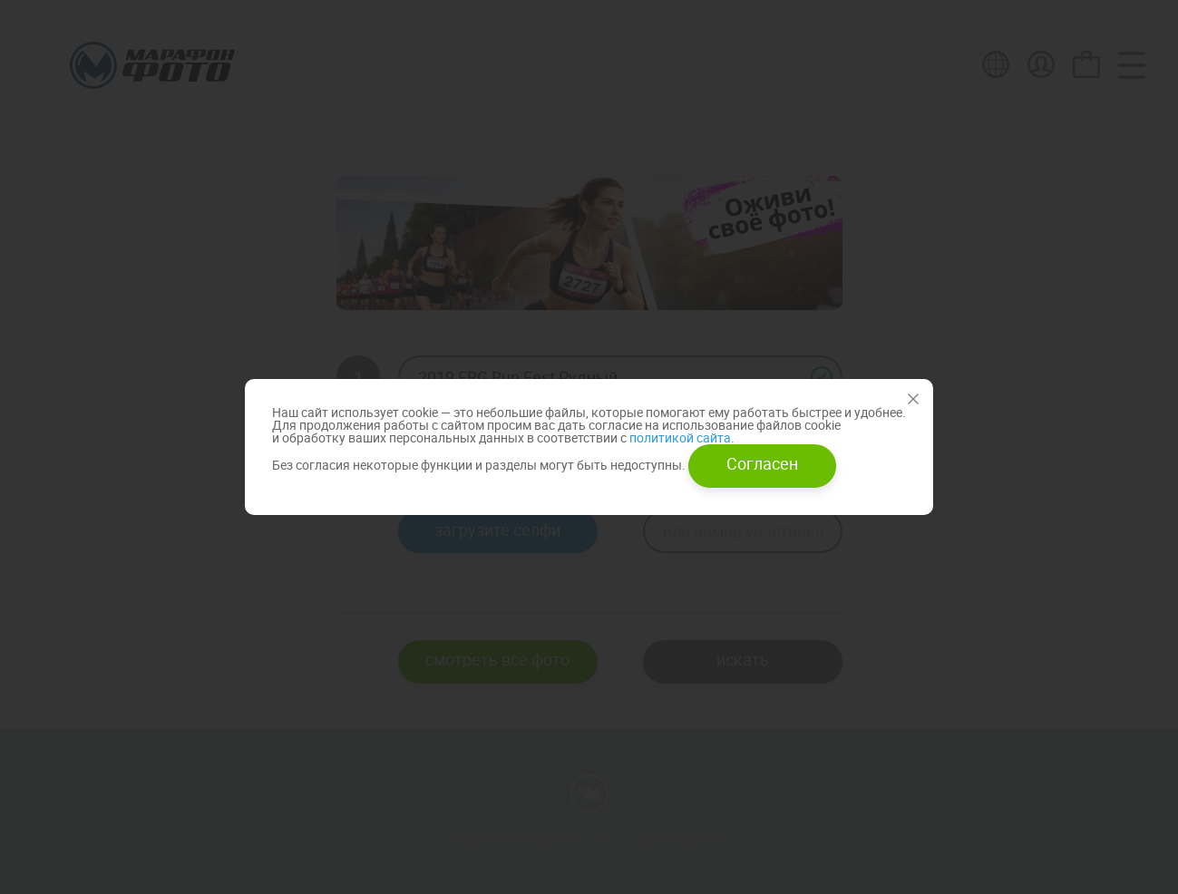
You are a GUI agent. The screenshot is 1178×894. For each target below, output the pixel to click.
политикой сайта (679, 437)
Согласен (762, 463)
